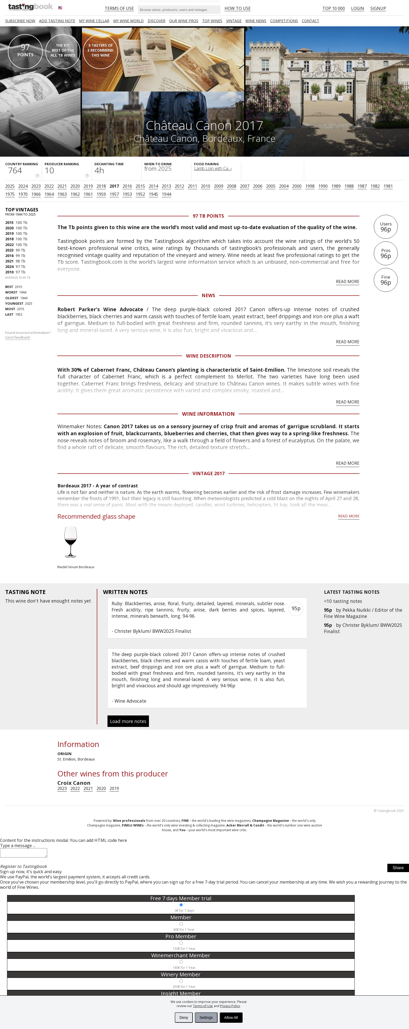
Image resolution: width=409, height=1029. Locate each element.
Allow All (231, 1017)
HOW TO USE (238, 8)
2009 (218, 186)
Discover (156, 20)
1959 (101, 194)
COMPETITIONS (284, 20)
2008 (231, 186)
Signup (378, 8)
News (208, 295)
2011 (192, 186)
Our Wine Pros (183, 20)
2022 (49, 186)
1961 (88, 194)
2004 (283, 186)
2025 (10, 186)
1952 (140, 194)
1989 (336, 186)
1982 (375, 186)
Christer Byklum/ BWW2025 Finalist (153, 631)
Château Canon (166, 138)
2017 (114, 186)
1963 (62, 194)
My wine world (128, 20)
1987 (362, 186)
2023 (36, 186)
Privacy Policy (230, 1006)
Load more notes (128, 721)
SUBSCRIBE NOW (20, 20)
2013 (166, 186)
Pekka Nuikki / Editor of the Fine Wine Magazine (363, 613)
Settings (206, 1017)
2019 (88, 186)
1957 (114, 194)
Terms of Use (203, 1006)
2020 (75, 186)
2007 (244, 186)
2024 (23, 186)
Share (398, 869)
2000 (297, 186)
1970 (23, 194)
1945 (153, 194)
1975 (10, 194)
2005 (270, 186)
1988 (349, 186)
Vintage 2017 (209, 473)
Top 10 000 (333, 8)
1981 (388, 186)
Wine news (255, 20)
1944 (166, 194)
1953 (127, 194)
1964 (49, 194)
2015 (140, 186)
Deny (183, 1017)
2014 (153, 186)
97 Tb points (208, 216)
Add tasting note (57, 20)
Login (357, 8)
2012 (179, 186)
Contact (310, 20)
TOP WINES (212, 20)
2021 (62, 186)
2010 (205, 186)
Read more (347, 281)
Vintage (234, 20)
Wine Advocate (130, 701)
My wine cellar (94, 20)
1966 (36, 194)
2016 (127, 186)
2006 (257, 186)
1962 (75, 194)
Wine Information (208, 413)
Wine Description (208, 356)
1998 (310, 186)
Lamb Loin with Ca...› (213, 168)
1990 (323, 186)
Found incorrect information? (28, 335)
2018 (101, 186)
